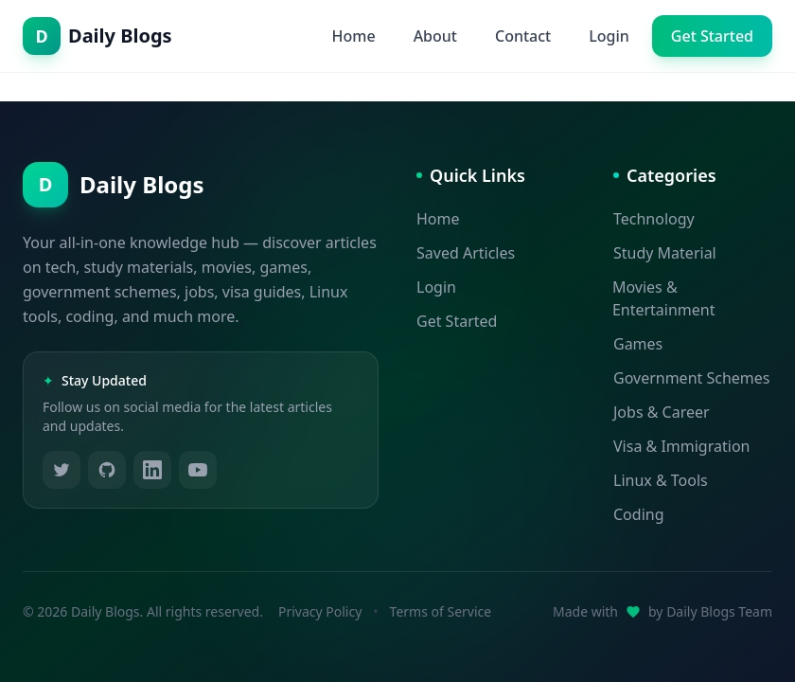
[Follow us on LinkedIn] (152, 470)
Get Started (712, 36)
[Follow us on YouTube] (198, 470)
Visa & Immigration (681, 446)
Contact (523, 36)
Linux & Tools (660, 480)
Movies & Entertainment (664, 298)
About (435, 36)
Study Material (664, 252)
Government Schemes (691, 378)
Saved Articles (465, 252)
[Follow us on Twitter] (61, 470)
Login (609, 36)
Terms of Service (441, 611)
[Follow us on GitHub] (107, 470)
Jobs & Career (661, 412)
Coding (638, 514)
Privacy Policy (320, 611)
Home (354, 36)
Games (637, 343)
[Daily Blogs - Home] (97, 36)
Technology (654, 218)
